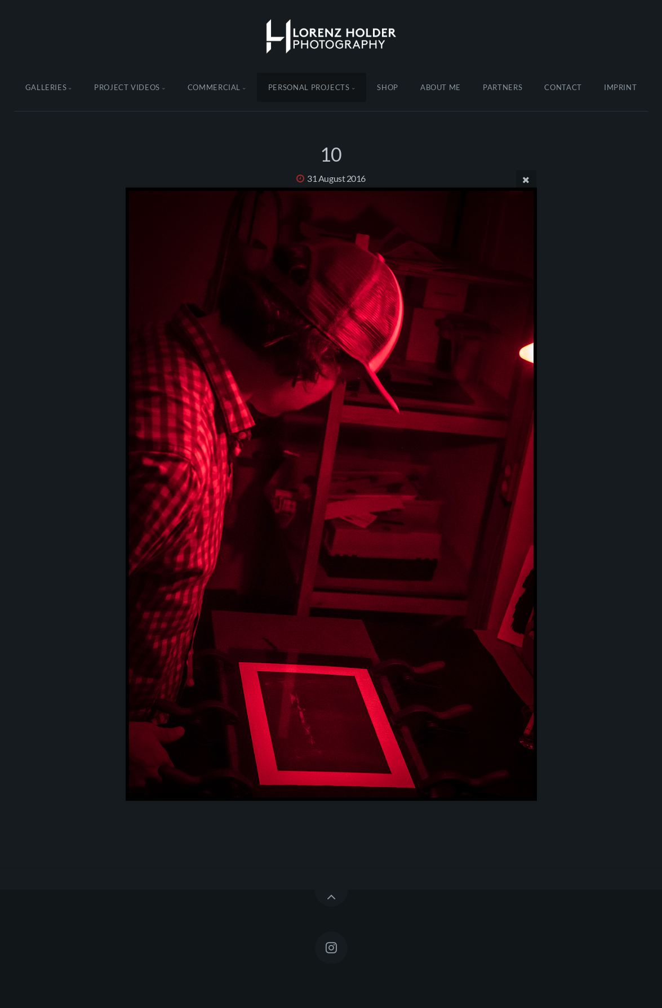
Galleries (46, 87)
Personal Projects (309, 87)
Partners (502, 87)
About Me (440, 87)
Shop (387, 87)
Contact (563, 87)
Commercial (214, 87)
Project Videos (127, 87)
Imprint (620, 87)
